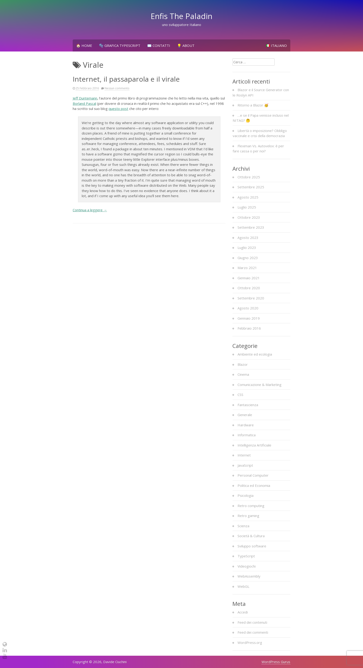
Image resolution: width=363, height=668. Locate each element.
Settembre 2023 (251, 227)
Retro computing (251, 505)
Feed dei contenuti (252, 622)
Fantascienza (248, 404)
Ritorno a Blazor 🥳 (253, 105)
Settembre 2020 (251, 298)
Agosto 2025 (248, 197)
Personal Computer (253, 475)
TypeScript (246, 556)
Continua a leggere (90, 210)
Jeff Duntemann (85, 98)
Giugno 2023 (248, 257)
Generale (245, 414)
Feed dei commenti (253, 632)
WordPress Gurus (276, 661)
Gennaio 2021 (249, 278)
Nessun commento (117, 88)
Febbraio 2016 (249, 328)
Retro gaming (248, 515)
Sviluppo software (252, 546)
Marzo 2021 (247, 267)
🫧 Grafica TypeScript (119, 45)
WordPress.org (250, 642)
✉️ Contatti (158, 45)
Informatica (247, 435)
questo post (118, 108)
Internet (244, 455)
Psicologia (245, 495)
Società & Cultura (251, 535)
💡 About (185, 45)
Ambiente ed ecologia (255, 354)
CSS (240, 394)
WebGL (243, 586)
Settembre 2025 (251, 187)
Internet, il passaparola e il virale (126, 79)
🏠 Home (84, 45)
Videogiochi (247, 566)
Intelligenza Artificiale (254, 445)
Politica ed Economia (254, 485)
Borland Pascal (84, 103)
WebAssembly (249, 576)
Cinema (243, 374)
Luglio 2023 (247, 247)
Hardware (246, 425)
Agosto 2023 (248, 237)
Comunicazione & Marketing (260, 384)
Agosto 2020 (248, 308)
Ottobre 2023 (249, 217)
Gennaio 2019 (249, 318)
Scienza (243, 525)
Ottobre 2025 (249, 177)
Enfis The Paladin (181, 16)
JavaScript (245, 465)
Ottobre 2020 (249, 288)
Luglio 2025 (247, 207)
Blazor (243, 364)
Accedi (243, 612)
